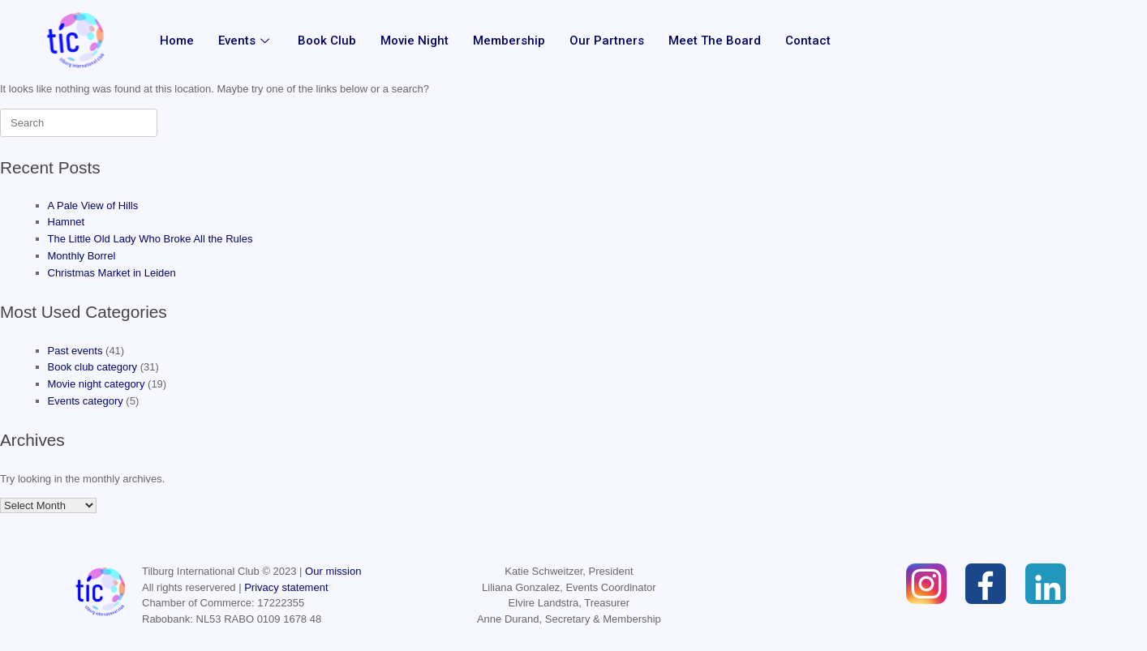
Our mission (333, 571)
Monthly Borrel (82, 256)
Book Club (326, 40)
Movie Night (414, 40)
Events (245, 40)
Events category (85, 401)
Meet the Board (714, 40)
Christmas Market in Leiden (112, 273)
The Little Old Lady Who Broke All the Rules (150, 239)
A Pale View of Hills (93, 205)
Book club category (93, 367)
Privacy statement (286, 587)
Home (176, 40)
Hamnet (66, 222)
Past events (75, 351)
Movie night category (96, 384)
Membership (508, 40)
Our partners (606, 40)
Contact (807, 40)
